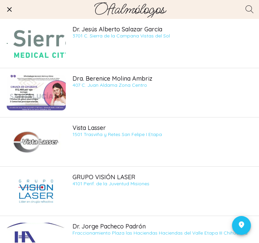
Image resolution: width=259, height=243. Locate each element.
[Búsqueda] (249, 9)
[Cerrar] (9, 9)
